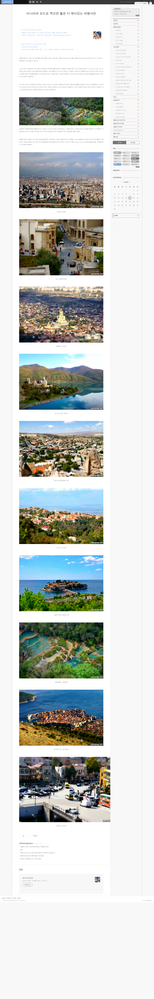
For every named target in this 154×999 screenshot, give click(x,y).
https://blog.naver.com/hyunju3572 (31, 44)
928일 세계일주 (126, 27)
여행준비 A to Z (127, 103)
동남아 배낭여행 (135, 152)
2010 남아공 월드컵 (127, 77)
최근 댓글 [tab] (132, 142)
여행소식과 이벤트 (127, 116)
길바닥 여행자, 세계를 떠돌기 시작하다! (34, 950)
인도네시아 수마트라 (127, 53)
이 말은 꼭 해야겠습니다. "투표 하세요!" (30, 928)
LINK (126, 215)
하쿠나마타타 (7, 2)
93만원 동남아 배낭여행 (127, 90)
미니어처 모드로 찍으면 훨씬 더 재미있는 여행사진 (61, 13)
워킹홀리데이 (117, 155)
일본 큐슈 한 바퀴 (127, 73)
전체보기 (126, 20)
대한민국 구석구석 (126, 126)
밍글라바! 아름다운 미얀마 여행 (127, 80)
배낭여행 (134, 158)
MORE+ (137, 15)
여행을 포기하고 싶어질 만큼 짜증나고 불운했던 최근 (34, 916)
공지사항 (126, 23)
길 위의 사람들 (127, 40)
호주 (115, 161)
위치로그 (134, 2)
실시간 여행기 (127, 33)
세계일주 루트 (127, 37)
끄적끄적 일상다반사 (26, 913)
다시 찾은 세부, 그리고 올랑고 (127, 87)
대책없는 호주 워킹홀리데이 (127, 83)
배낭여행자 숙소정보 (127, 110)
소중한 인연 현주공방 (29, 47)
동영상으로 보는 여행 (126, 123)
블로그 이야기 (126, 133)
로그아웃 (13, 995)
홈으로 (4, 995)
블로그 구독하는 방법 (121, 14)
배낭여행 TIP (126, 100)
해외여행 (134, 155)
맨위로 (19, 995)
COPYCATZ (149, 997)
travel (124, 152)
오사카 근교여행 (127, 63)
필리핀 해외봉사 (127, 93)
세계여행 (134, 161)
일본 (124, 158)
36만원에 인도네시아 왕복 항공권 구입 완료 (32, 925)
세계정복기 (127, 30)
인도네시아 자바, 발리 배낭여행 (127, 67)
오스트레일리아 (126, 164)
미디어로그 (128, 2)
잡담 (21, 919)
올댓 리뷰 (126, 136)
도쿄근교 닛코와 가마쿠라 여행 (127, 57)
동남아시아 (134, 164)
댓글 (21, 939)
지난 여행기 (126, 47)
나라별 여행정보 (127, 106)
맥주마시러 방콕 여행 (127, 50)
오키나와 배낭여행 (127, 70)
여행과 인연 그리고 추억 (126, 120)
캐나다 (126, 97)
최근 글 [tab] (119, 142)
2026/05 (126, 182)
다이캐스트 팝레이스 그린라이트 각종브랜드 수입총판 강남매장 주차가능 (46, 35)
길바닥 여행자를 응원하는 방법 (123, 11)
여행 (115, 164)
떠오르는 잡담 (127, 43)
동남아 (115, 158)
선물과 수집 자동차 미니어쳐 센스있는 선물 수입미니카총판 (44, 33)
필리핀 (124, 161)
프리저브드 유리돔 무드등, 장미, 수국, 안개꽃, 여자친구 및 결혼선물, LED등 (47, 49)
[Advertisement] (61, 842)
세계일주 (125, 155)
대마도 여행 (127, 60)
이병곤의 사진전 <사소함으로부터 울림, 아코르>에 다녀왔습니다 (37, 922)
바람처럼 (116, 152)
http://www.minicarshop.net (29, 30)
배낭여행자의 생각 (127, 113)
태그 (123, 2)
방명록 (9, 995)
